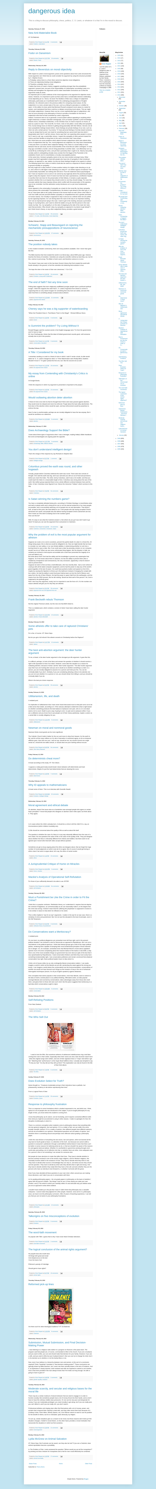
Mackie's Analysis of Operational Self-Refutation (54, 877)
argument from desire (39, 299)
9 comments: (55, 720)
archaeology (37, 443)
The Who (36, 1071)
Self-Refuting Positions (41, 999)
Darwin (35, 60)
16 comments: (55, 274)
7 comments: (54, 774)
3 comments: (55, 441)
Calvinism (36, 528)
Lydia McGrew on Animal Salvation (47, 1438)
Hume (35, 871)
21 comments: (55, 297)
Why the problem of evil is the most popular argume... (123, 250)
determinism (37, 775)
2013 (119, 87)
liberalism (44, 343)
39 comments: (55, 214)
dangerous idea (51, 11)
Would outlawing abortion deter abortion (50, 397)
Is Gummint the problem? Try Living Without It (53, 325)
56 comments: (55, 685)
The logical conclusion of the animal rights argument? (57, 1249)
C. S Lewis (36, 216)
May (120, 120)
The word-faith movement (42, 1232)
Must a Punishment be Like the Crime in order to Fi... (123, 341)
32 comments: (55, 794)
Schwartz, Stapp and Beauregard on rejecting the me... (123, 152)
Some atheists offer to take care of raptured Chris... (123, 268)
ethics (35, 858)
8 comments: (55, 1331)
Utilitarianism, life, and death (44, 696)
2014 (119, 84)
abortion (36, 421)
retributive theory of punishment (42, 925)
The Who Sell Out (38, 1017)
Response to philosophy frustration (47, 1104)
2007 (119, 444)
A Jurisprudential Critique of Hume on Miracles (53, 864)
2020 (119, 68)
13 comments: (55, 1205)
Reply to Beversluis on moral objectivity (50, 69)
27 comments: (55, 233)
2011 (119, 92)
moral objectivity (53, 216)
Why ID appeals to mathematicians (47, 785)
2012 (119, 89)
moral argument (38, 1429)
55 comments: (55, 1096)
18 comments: (55, 365)
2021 (119, 66)
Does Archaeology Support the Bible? (49, 430)
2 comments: (54, 1241)
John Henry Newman (39, 749)
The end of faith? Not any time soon (48, 282)
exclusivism (42, 528)
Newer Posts (33, 1463)
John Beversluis (44, 216)
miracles (39, 871)
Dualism (36, 44)
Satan (54, 528)
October (121, 106)
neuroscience (37, 235)
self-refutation (37, 888)
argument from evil (39, 590)
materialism (42, 44)
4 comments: (54, 42)
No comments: (55, 491)
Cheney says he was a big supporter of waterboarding (58, 308)
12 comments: (55, 642)
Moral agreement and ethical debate (48, 805)
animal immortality (38, 1458)
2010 (119, 95)
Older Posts (88, 1463)
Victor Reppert (106, 64)
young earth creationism (45, 276)
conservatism (37, 343)
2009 (119, 438)
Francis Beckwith (43, 616)
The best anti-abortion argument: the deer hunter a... (123, 277)
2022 (119, 63)
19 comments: (55, 58)
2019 (119, 71)
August (121, 112)
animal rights (37, 1275)
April (120, 123)
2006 (119, 446)
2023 (119, 60)
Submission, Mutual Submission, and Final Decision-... (123, 412)
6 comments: (55, 419)
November (122, 101)
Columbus (36, 493)
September (122, 108)
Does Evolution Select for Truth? (46, 1080)
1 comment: (54, 458)
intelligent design (38, 460)
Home (61, 1463)
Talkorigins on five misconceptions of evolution (53, 1216)
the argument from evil (50, 590)
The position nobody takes (42, 244)
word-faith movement (39, 1243)
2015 (119, 82)
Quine (41, 1098)
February (122, 128)
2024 (119, 58)
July (120, 115)
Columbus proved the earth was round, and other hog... (123, 233)
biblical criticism (48, 443)
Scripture (44, 1379)
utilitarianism (37, 722)
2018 (119, 74)
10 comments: (55, 389)
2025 (119, 55)
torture (35, 320)
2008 (119, 441)
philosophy (36, 1207)
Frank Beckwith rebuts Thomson (46, 599)
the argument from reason (40, 367)
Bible (42, 443)
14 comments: (55, 615)
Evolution (36, 276)
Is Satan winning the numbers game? (48, 498)
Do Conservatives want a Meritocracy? (49, 931)
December (122, 97)
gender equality (38, 1379)
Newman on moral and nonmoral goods (50, 727)
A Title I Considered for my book (46, 352)
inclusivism (49, 528)
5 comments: (55, 988)
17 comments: (55, 1456)
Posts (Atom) (40, 1467)
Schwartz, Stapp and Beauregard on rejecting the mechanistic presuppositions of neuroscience (55, 226)
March (121, 126)
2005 (119, 449)
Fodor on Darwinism (39, 53)
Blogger (86, 1479)
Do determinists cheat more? (44, 758)
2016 (119, 79)
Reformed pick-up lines (41, 1284)
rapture (35, 644)
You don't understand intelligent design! (50, 449)
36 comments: (55, 588)
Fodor (39, 60)
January (121, 435)
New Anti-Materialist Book (42, 32)
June (120, 118)
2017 (119, 76)
